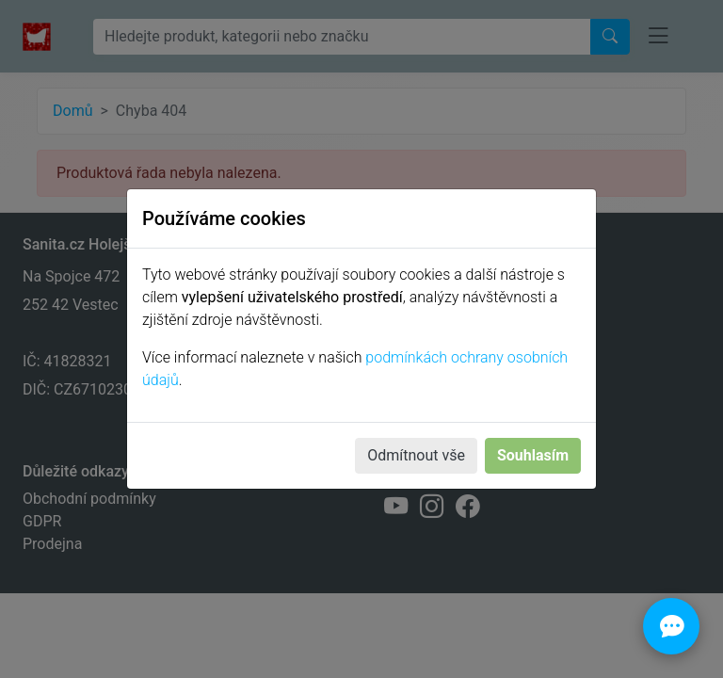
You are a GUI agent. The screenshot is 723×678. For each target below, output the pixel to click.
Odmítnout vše (416, 455)
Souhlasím (533, 455)
